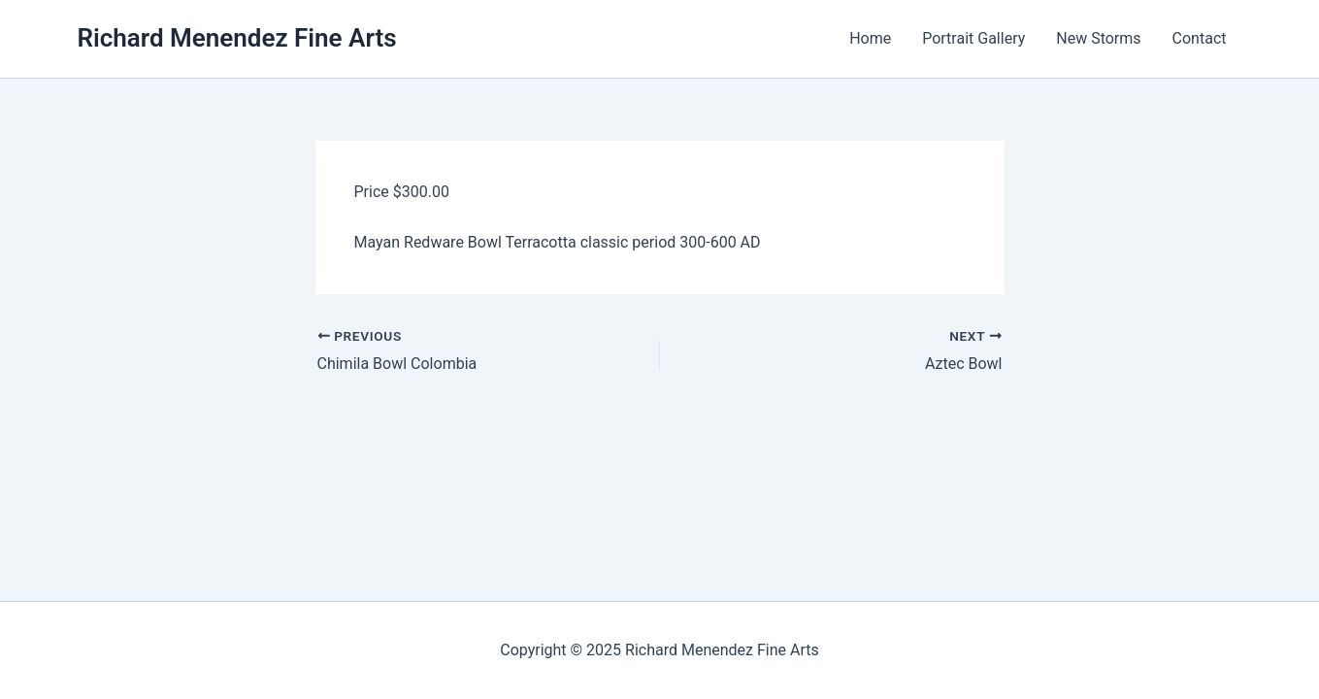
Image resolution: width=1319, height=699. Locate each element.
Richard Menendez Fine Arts (237, 37)
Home (870, 38)
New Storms (1098, 38)
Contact (1199, 38)
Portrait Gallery (973, 38)
